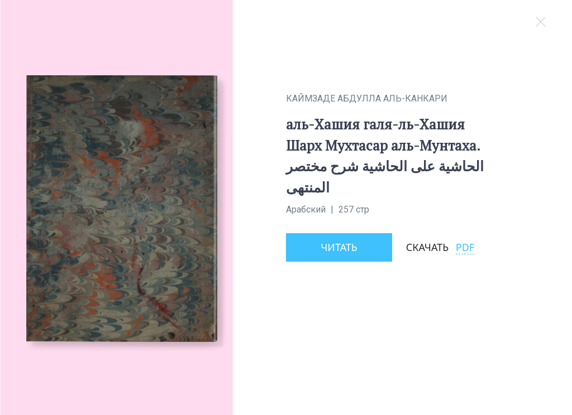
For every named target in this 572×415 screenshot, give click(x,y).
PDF (465, 247)
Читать (339, 247)
